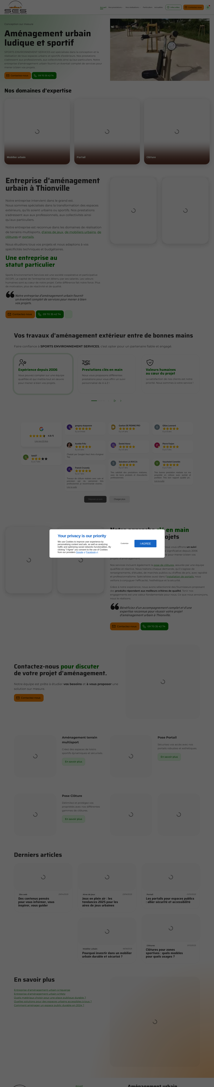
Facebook (91, 552)
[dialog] (107, 543)
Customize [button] (124, 543)
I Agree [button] (145, 543)
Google (79, 552)
